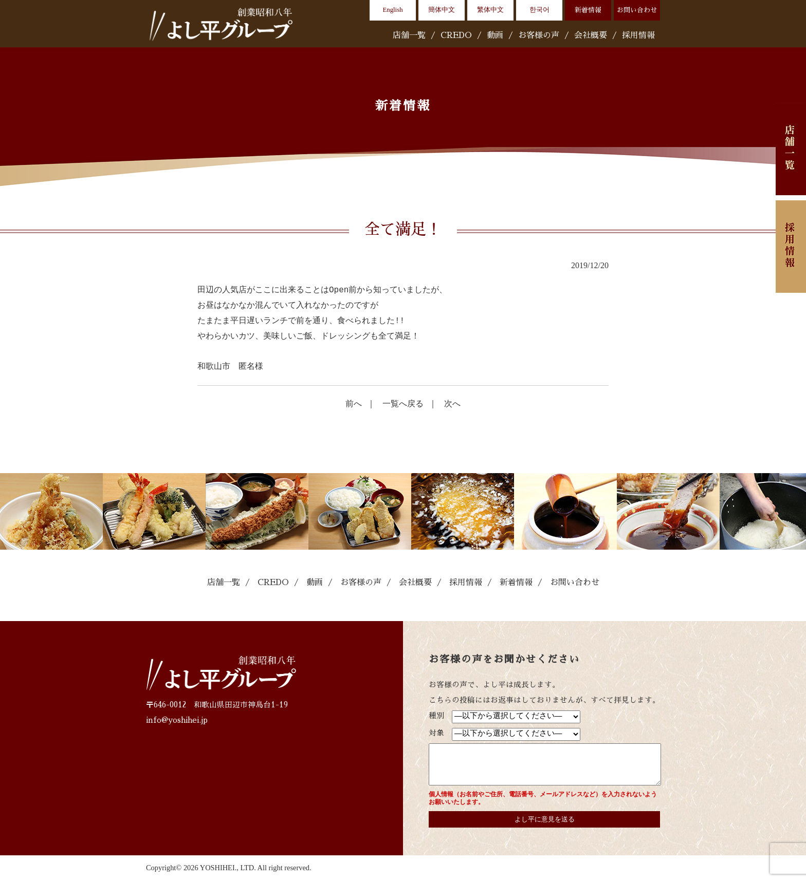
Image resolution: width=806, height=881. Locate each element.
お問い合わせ (637, 10)
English (392, 9)
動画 (495, 35)
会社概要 (590, 35)
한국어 (539, 9)
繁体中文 (490, 9)
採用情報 (638, 35)
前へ (353, 403)
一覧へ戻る (403, 403)
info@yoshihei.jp (177, 720)
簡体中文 (441, 9)
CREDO (456, 35)
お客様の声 (538, 35)
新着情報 (588, 10)
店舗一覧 (409, 35)
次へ (452, 403)
